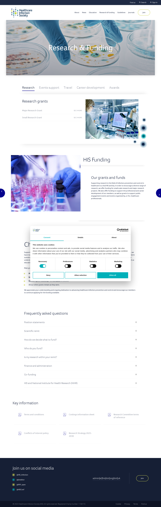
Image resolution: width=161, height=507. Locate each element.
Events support (49, 87)
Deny (48, 275)
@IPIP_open (21, 484)
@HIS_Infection (22, 475)
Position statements (34, 322)
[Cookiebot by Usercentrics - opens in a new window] (118, 230)
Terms (135, 504)
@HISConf (20, 489)
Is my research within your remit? (40, 357)
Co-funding (30, 374)
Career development (91, 87)
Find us (132, 2)
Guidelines (121, 12)
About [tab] (114, 237)
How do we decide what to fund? (40, 339)
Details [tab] (80, 237)
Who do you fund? (33, 348)
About (76, 12)
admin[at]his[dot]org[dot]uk (106, 478)
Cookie (118, 504)
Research (28, 87)
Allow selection (80, 275)
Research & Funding (107, 12)
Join (144, 12)
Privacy (127, 504)
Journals (131, 12)
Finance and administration (38, 365)
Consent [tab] (47, 237)
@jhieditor (21, 480)
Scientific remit (31, 331)
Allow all (112, 275)
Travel (68, 87)
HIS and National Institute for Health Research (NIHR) (50, 383)
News (84, 12)
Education (93, 12)
